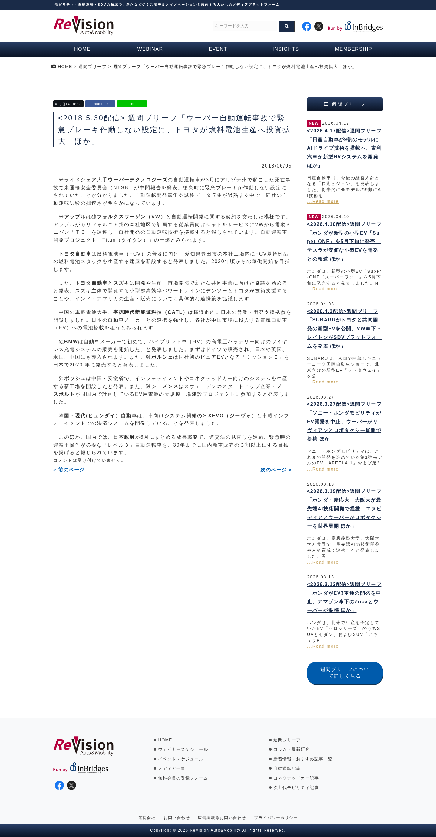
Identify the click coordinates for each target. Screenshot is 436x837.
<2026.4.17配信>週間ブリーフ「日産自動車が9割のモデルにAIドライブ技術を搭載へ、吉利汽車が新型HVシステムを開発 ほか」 (344, 148)
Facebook (100, 104)
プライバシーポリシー (276, 818)
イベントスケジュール (180, 759)
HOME (165, 740)
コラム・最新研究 (291, 749)
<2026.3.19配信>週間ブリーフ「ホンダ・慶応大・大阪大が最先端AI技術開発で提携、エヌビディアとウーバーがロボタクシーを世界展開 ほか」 (344, 509)
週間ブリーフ (287, 740)
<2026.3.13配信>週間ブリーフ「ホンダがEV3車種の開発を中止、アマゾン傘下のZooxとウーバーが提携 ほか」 (344, 597)
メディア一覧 (171, 768)
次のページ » (276, 469)
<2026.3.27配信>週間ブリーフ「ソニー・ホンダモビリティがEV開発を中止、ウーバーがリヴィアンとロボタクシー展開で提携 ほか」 (344, 421)
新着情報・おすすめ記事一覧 (302, 759)
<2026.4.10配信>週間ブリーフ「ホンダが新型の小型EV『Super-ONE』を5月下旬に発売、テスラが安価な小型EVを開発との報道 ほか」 (344, 242)
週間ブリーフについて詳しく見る (344, 673)
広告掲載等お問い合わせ (222, 818)
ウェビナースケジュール (183, 749)
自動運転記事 (287, 768)
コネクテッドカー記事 (296, 778)
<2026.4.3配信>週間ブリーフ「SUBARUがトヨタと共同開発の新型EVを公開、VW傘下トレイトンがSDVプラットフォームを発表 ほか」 (344, 329)
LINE (132, 104)
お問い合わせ (177, 818)
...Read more (323, 201)
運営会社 (147, 818)
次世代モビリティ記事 (296, 787)
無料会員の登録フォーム (183, 778)
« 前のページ (69, 469)
